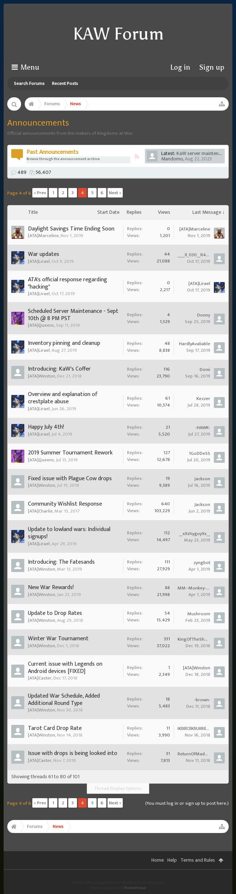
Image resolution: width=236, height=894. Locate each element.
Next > (115, 193)
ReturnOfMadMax (194, 754)
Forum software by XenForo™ (118, 882)
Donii (205, 369)
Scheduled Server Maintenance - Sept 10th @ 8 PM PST (73, 314)
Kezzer (203, 398)
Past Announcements (52, 152)
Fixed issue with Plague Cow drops (70, 478)
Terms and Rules (197, 860)
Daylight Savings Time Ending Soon (71, 229)
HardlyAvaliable (194, 343)
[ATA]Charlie (40, 511)
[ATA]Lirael (39, 261)
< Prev (40, 193)
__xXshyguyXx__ (194, 533)
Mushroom (198, 613)
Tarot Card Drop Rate (55, 728)
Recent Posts (65, 83)
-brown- (202, 699)
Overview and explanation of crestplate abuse (63, 398)
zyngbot (202, 562)
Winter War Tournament (58, 639)
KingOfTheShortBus (194, 639)
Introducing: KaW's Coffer (59, 369)
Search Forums (29, 83)
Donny (203, 315)
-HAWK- (202, 427)
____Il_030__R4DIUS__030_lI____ (194, 254)
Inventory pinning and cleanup (64, 343)
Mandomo (172, 159)
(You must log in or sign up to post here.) (187, 803)
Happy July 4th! (46, 427)
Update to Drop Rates (55, 613)
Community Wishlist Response (65, 504)
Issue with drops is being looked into (72, 753)
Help (172, 860)
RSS (137, 156)
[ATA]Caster (40, 678)
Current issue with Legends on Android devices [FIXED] (65, 667)
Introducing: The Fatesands (61, 562)
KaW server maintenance (202, 153)
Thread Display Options (118, 788)
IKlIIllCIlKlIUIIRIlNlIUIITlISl (194, 728)
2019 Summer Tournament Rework (70, 453)
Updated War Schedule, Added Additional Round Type (64, 699)
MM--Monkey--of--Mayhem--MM (194, 588)
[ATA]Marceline (43, 236)
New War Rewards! (51, 587)
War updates (43, 254)
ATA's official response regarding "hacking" (67, 283)
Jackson (202, 478)
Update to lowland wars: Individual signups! (69, 533)
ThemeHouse (135, 888)
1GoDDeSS (199, 453)
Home (157, 860)
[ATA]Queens (41, 325)
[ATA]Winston (41, 376)
